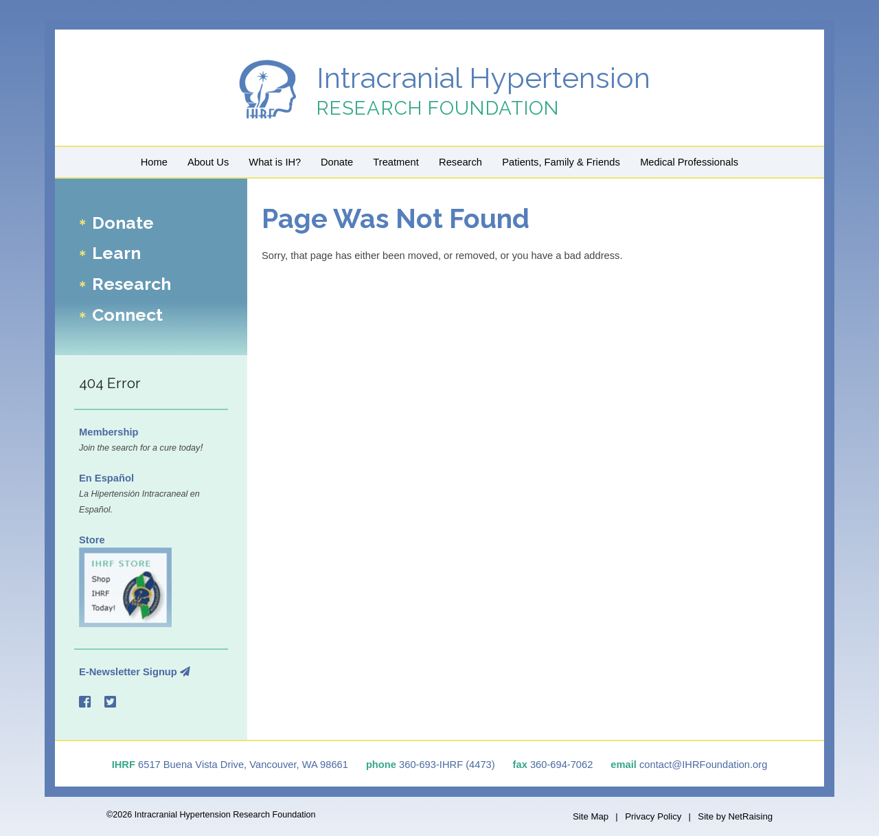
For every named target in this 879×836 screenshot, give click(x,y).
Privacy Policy (653, 816)
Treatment (395, 162)
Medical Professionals (689, 162)
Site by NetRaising (735, 816)
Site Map (590, 816)
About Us (208, 162)
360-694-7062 (561, 764)
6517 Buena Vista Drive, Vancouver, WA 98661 (243, 764)
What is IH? (275, 162)
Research (460, 162)
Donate (337, 162)
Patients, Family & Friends (560, 162)
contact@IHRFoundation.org (703, 764)
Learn (116, 254)
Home (154, 162)
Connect (127, 315)
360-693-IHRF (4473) (447, 764)
